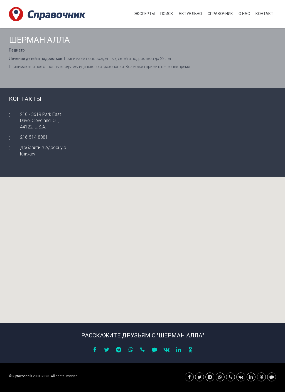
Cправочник (220, 13)
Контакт (264, 13)
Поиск (166, 13)
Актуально (190, 13)
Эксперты (144, 13)
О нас (244, 13)
